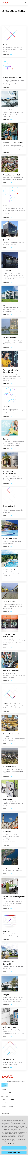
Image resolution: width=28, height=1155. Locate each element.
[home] (5, 2)
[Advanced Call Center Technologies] (6, 384)
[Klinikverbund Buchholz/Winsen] (6, 483)
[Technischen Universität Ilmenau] (6, 744)
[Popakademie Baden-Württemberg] (6, 648)
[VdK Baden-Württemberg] (6, 87)
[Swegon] (6, 1004)
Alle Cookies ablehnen (14, 1148)
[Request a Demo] (5, 1085)
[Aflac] (6, 217)
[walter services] (6, 1067)
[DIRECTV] (6, 248)
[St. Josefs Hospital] (6, 776)
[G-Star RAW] (6, 282)
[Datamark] (6, 416)
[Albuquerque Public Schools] (6, 152)
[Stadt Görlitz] (6, 845)
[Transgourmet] (6, 809)
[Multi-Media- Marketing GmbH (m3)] (6, 908)
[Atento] (6, 54)
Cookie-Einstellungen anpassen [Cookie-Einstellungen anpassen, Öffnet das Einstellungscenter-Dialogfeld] (14, 1143)
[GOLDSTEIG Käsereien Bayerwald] (6, 972)
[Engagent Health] (6, 516)
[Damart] (6, 449)
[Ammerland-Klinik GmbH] (6, 183)
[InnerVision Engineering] (6, 711)
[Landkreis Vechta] (6, 611)
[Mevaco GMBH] (6, 119)
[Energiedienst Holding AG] (6, 874)
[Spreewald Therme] (6, 546)
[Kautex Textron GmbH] (6, 680)
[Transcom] (6, 939)
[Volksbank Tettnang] (6, 1037)
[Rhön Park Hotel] (6, 579)
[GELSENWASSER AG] (6, 347)
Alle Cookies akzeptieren (14, 1152)
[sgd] (6, 315)
